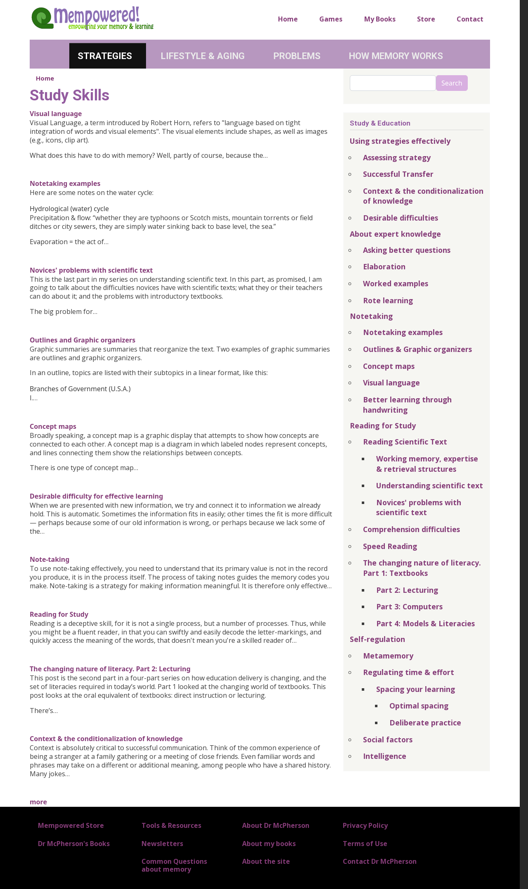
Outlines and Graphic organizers (82, 340)
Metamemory (388, 656)
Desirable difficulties (400, 218)
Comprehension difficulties (411, 529)
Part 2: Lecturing (407, 590)
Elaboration (384, 266)
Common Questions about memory (174, 865)
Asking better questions (406, 250)
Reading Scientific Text (405, 442)
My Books (380, 19)
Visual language (56, 113)
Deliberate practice (425, 722)
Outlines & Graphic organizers (417, 349)
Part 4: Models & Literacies (425, 623)
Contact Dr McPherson (380, 861)
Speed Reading (390, 546)
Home (288, 19)
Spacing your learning (415, 689)
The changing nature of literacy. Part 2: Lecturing (110, 668)
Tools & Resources (171, 825)
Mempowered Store (71, 825)
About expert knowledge (395, 234)
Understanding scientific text (429, 485)
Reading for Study (59, 614)
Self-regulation (377, 639)
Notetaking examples (65, 183)
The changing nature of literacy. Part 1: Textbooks (422, 568)
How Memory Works (396, 55)
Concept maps (53, 426)
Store (426, 19)
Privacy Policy (365, 825)
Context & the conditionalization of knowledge (106, 738)
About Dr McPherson (275, 825)
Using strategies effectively (400, 141)
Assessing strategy (397, 157)
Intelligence (384, 756)
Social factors (387, 739)
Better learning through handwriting (407, 405)
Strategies (105, 55)
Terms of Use (365, 843)
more (38, 801)
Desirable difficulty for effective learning (96, 496)
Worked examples (395, 283)
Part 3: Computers (409, 606)
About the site (266, 861)
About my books (269, 843)
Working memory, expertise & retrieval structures (427, 464)
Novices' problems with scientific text (91, 270)
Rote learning (388, 300)
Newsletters (162, 843)
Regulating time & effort (408, 672)
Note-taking (49, 559)
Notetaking (371, 316)
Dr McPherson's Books (74, 843)
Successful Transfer (398, 174)
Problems (297, 55)
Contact (470, 19)
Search (451, 83)
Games (330, 19)
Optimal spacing (418, 706)
